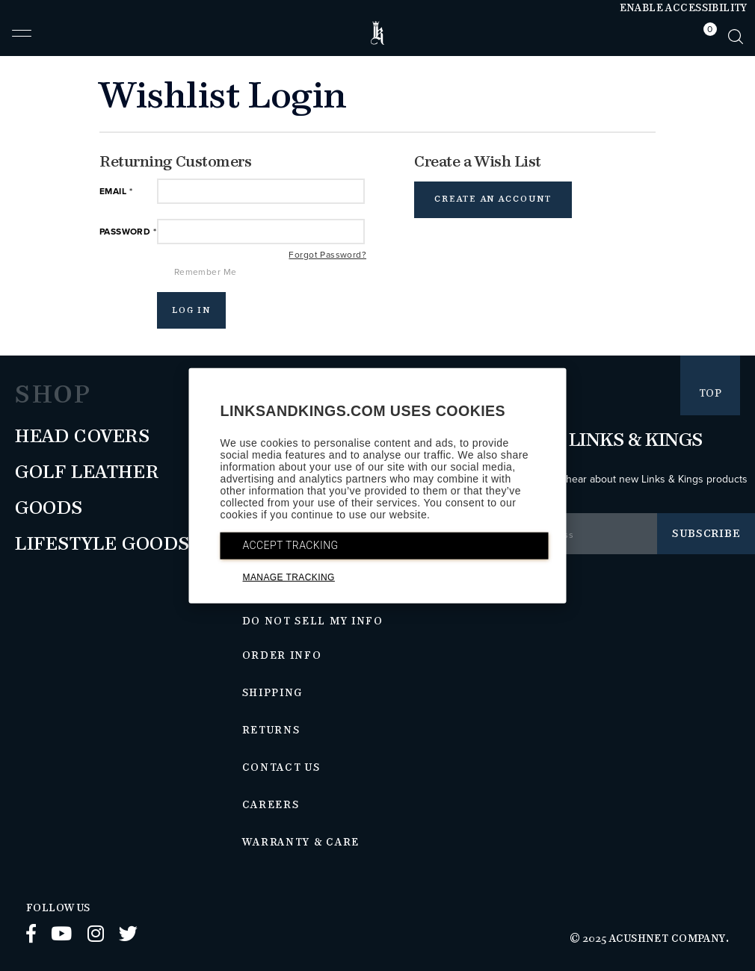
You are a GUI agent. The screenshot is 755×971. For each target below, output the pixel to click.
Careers (271, 805)
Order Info (282, 655)
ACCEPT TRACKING (291, 544)
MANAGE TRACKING (289, 576)
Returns (271, 730)
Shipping (272, 693)
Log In (192, 310)
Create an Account (493, 199)
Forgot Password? (327, 254)
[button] (21, 39)
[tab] (706, 36)
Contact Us (281, 767)
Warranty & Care (301, 842)
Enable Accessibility (684, 8)
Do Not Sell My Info (312, 621)
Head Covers (82, 437)
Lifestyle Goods (102, 544)
